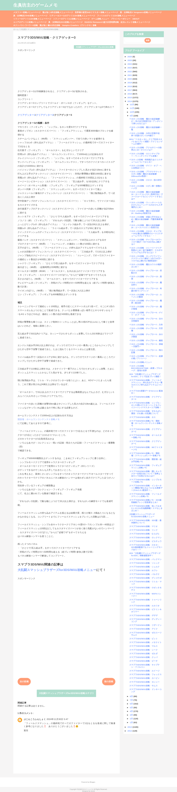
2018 (129, 86)
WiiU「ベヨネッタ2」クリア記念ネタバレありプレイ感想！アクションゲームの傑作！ (145, 141)
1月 (131, 722)
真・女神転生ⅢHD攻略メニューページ (30, 16)
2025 (129, 60)
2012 (129, 731)
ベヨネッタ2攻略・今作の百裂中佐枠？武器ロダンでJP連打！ (144, 134)
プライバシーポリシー (120, 19)
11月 (132, 108)
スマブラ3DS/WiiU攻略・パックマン (145, 559)
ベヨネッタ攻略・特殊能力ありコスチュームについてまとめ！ (146, 161)
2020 (129, 79)
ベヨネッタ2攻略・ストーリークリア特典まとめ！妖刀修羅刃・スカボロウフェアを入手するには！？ (145, 250)
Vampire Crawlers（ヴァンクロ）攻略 (79, 25)
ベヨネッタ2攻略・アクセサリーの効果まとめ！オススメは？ (145, 148)
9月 (131, 116)
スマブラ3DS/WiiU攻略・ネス (142, 417)
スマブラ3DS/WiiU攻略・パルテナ (144, 574)
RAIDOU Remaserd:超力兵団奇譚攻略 (101, 22)
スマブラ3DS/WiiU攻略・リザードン (145, 625)
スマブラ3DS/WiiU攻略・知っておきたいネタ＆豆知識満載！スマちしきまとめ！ (145, 508)
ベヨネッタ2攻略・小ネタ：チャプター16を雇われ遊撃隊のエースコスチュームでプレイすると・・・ (146, 233)
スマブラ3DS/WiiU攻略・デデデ (143, 615)
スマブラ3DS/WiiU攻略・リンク (143, 530)
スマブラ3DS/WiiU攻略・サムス (143, 686)
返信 (26, 730)
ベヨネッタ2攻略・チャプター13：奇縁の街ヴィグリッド (145, 289)
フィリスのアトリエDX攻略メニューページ (116, 16)
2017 (129, 90)
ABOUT (135, 19)
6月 (131, 704)
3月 (131, 715)
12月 (132, 104)
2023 (129, 68)
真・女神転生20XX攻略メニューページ (65, 22)
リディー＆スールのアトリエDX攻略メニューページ (72, 16)
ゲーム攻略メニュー (100, 19)
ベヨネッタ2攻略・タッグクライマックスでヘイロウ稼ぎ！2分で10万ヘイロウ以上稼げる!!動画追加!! (145, 258)
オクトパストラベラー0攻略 (25, 25)
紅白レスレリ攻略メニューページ (135, 22)
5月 (131, 707)
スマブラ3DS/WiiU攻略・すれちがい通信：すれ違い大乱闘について (145, 412)
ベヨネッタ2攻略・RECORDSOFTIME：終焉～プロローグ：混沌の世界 (145, 368)
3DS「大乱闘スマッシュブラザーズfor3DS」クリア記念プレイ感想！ (145, 375)
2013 (129, 727)
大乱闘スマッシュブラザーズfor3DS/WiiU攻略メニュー (57, 570)
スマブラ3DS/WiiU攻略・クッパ (143, 657)
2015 (129, 97)
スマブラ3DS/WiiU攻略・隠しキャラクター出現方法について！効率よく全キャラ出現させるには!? (145, 473)
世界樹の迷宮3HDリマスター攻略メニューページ (96, 12)
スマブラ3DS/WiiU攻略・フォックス (145, 674)
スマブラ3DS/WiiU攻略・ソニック (144, 563)
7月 (131, 700)
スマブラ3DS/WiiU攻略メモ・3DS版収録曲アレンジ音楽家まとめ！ (145, 501)
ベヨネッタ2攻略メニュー (140, 362)
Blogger (92, 782)
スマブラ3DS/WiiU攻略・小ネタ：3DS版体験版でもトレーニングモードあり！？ (145, 547)
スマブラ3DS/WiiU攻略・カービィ (144, 678)
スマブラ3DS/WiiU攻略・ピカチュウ (145, 541)
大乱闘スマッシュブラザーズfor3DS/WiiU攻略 (95, 47)
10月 (132, 112)
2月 (131, 719)
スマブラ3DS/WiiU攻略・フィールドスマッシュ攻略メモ (145, 495)
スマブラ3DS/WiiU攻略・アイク (143, 629)
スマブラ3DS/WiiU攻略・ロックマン (145, 537)
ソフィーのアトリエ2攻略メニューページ (71, 19)
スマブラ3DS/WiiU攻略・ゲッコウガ (145, 578)
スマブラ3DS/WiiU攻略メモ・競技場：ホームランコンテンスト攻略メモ (145, 423)
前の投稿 (108, 681)
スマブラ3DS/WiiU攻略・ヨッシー (144, 682)
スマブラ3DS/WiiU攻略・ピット (143, 639)
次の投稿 (24, 681)
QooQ (93, 791)
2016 (129, 94)
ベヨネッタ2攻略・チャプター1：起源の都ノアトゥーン (146, 357)
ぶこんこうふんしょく (35, 719)
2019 (129, 82)
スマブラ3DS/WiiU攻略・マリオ (143, 526)
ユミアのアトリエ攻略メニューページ (30, 22)
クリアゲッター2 (45, 115)
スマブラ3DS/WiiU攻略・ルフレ (143, 570)
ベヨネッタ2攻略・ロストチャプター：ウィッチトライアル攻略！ (144, 155)
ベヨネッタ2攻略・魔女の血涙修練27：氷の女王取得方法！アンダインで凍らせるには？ (146, 121)
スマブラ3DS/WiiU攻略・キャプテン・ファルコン (144, 666)
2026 (129, 57)
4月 (131, 711)
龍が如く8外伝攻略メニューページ (57, 12)
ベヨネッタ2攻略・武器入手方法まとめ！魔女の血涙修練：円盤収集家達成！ (145, 219)
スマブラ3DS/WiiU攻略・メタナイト (145, 642)
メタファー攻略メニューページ (27, 12)
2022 (129, 71)
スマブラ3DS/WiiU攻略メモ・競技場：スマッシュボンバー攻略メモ (145, 454)
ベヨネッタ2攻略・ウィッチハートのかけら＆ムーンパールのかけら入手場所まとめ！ (145, 204)
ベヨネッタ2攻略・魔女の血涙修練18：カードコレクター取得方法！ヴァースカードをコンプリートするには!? (146, 195)
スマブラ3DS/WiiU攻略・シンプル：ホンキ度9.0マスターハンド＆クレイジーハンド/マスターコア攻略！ (145, 405)
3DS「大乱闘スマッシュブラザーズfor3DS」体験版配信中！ (145, 554)
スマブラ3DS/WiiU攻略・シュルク (144, 567)
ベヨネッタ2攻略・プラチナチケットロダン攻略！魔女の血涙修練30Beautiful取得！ (145, 173)
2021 (129, 75)
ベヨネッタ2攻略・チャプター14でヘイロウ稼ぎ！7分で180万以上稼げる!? (145, 241)
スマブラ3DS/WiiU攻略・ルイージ (144, 671)
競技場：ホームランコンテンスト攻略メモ (39, 419)
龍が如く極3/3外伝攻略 (50, 25)
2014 (129, 101)
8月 (131, 696)
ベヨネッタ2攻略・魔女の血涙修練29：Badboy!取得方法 (144, 212)
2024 (129, 64)
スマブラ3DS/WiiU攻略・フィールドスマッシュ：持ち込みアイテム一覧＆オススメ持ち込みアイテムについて (145, 383)
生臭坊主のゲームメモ (35, 5)
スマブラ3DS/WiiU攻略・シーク (143, 650)
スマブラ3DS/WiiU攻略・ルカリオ (144, 606)
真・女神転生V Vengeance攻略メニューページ (141, 12)
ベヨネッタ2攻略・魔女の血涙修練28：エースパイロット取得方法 (144, 226)
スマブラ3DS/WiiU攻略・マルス (143, 646)
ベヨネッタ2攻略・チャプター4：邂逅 (146, 340)
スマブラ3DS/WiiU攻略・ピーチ (143, 661)
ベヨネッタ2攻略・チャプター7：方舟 (146, 325)
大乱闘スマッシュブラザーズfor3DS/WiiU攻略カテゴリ (66, 693)
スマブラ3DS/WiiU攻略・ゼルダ (143, 653)
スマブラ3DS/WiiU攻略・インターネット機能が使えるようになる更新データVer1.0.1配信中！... (145, 487)
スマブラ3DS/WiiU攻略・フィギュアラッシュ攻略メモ (145, 466)
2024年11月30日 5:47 (57, 719)
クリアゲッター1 (26, 115)
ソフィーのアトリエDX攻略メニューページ (32, 19)
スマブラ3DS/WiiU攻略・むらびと (144, 534)
